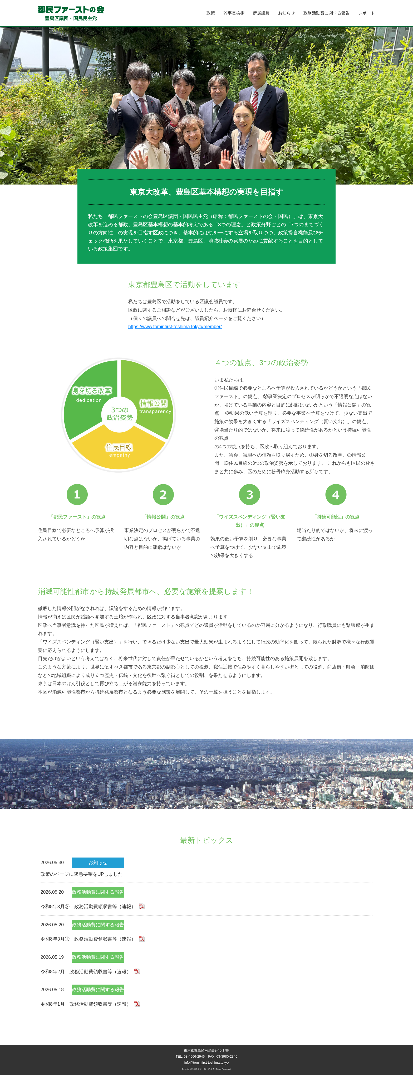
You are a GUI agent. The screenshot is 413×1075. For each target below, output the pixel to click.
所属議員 (261, 13)
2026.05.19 (206, 964)
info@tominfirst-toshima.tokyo (206, 1062)
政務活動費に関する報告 (326, 13)
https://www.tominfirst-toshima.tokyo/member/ (175, 326)
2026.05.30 (206, 868)
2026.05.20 (206, 899)
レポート (366, 13)
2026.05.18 (206, 996)
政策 (210, 13)
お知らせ (286, 13)
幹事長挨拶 (233, 13)
